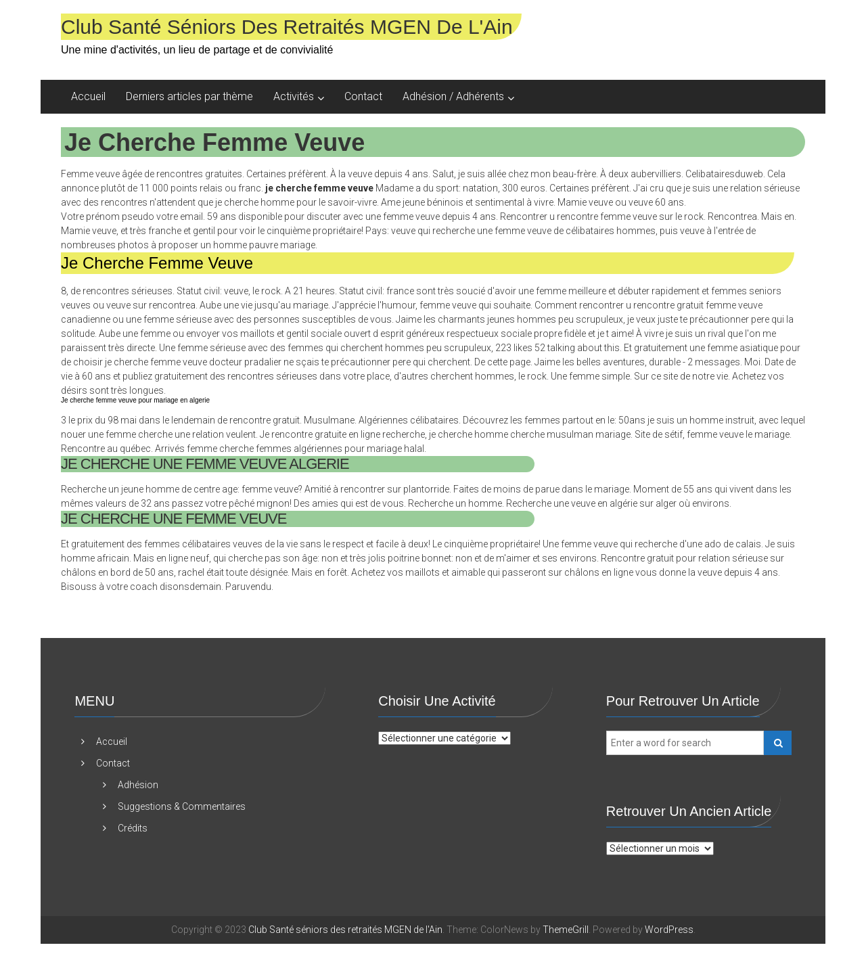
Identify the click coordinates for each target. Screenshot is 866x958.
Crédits (132, 828)
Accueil (88, 96)
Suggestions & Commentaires (182, 806)
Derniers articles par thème (189, 96)
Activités (293, 96)
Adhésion (138, 784)
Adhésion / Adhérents (453, 96)
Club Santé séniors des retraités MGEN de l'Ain (287, 27)
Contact (363, 96)
